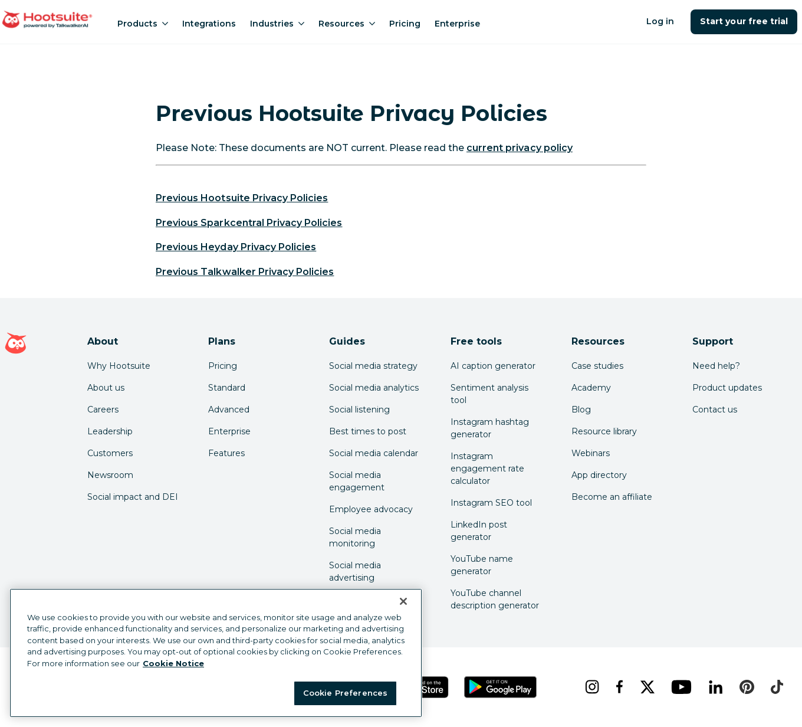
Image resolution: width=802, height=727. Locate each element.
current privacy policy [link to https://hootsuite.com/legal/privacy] (519, 147)
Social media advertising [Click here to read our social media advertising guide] (355, 571)
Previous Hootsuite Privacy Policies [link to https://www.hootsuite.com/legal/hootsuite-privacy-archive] (242, 198)
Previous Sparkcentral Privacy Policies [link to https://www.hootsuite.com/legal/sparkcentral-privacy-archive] (249, 222)
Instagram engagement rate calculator (487, 468)
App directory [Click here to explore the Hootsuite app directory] (599, 475)
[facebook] (618, 687)
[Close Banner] (403, 601)
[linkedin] (714, 687)
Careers (103, 409)
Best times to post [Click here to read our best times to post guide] (367, 431)
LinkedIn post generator (479, 530)
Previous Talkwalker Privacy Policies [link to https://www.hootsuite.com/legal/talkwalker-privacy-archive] (245, 271)
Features (226, 453)
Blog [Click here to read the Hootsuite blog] (581, 409)
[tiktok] (775, 687)
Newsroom (110, 475)
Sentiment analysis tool (489, 393)
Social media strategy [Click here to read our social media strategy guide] (373, 366)
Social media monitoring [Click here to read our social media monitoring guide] (355, 537)
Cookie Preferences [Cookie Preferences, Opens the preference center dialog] (345, 692)
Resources (346, 23)
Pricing (404, 23)
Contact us (714, 409)
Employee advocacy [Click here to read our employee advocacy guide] (371, 509)
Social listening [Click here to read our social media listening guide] (359, 409)
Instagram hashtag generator (490, 428)
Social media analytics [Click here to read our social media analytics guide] (374, 387)
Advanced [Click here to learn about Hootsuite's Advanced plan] (228, 409)
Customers (110, 453)
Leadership (110, 431)
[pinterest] (745, 687)
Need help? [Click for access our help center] (716, 366)
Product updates (727, 387)
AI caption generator (493, 366)
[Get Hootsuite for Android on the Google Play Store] (501, 687)
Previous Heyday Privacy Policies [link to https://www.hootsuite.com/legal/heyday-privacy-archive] (236, 247)
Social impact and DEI (132, 497)
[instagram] (591, 687)
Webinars (590, 453)
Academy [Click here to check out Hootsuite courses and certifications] (591, 387)
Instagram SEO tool (491, 502)
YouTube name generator (482, 565)
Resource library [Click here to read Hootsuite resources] (604, 431)
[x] (646, 687)
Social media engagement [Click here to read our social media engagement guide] (356, 481)
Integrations (209, 23)
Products (142, 23)
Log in (660, 21)
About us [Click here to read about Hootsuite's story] (105, 387)
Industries (277, 23)
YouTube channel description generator (495, 599)
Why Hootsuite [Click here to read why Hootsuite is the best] (118, 366)
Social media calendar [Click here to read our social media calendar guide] (373, 453)
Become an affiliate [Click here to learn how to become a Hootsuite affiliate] (611, 497)
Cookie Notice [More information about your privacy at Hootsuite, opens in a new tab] (173, 663)
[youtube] (680, 687)
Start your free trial (744, 21)
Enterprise (457, 23)
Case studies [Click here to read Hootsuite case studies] (597, 366)
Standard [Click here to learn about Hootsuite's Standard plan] (226, 387)
